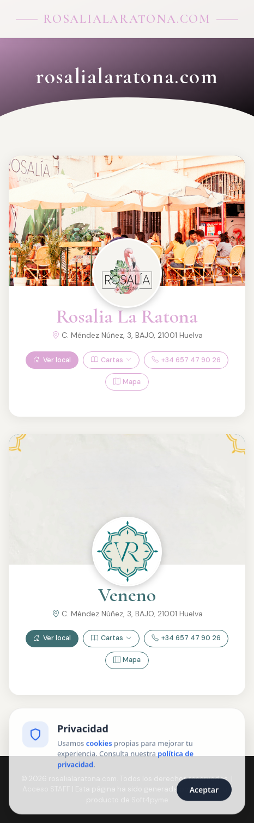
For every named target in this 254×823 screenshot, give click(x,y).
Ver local (52, 360)
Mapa (127, 382)
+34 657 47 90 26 (186, 360)
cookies (99, 743)
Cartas (111, 360)
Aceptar (204, 790)
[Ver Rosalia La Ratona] (127, 273)
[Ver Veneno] (127, 551)
